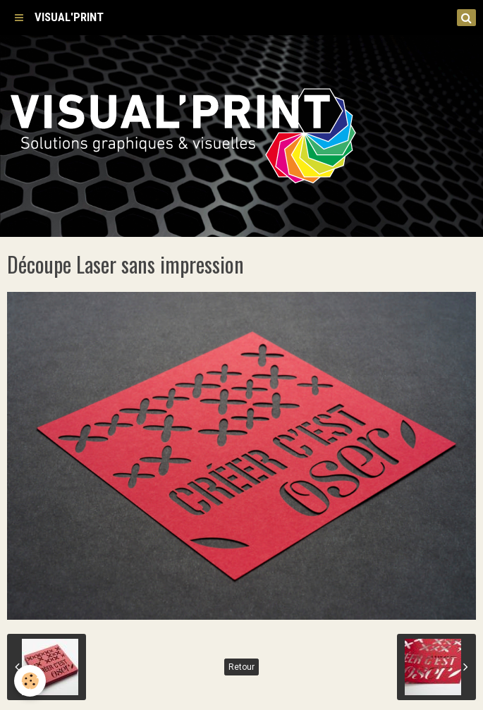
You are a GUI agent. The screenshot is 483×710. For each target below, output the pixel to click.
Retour (241, 667)
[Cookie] (30, 681)
